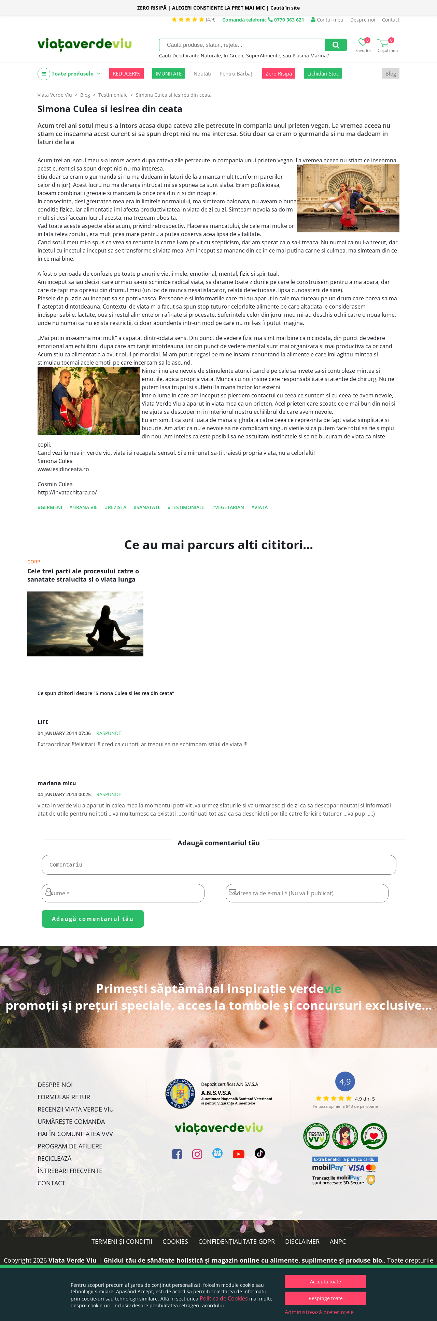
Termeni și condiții (121, 1244)
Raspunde (108, 733)
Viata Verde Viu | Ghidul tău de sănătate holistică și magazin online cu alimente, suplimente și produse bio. (216, 1263)
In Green (233, 55)
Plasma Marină (310, 55)
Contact (390, 19)
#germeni (50, 507)
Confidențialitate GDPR (236, 1244)
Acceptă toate (325, 1281)
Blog (390, 73)
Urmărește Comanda (71, 1124)
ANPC (338, 1244)
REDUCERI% (126, 73)
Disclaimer (302, 1244)
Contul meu (327, 19)
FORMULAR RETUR (64, 1099)
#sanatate (146, 507)
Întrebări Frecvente (70, 1173)
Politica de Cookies (224, 1298)
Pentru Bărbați (237, 73)
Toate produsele (69, 74)
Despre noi (362, 19)
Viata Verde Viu (55, 95)
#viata (259, 507)
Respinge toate (326, 1298)
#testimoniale (186, 507)
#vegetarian (228, 507)
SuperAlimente (263, 55)
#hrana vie (83, 507)
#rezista (115, 507)
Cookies (175, 1244)
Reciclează (54, 1161)
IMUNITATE (169, 73)
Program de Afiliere (70, 1149)
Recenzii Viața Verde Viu (76, 1112)
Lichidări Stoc (323, 73)
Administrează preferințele (319, 1312)
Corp (33, 561)
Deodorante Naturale (196, 55)
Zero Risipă (279, 73)
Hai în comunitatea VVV (75, 1136)
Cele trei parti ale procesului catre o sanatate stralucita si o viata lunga (83, 575)
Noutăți (202, 73)
